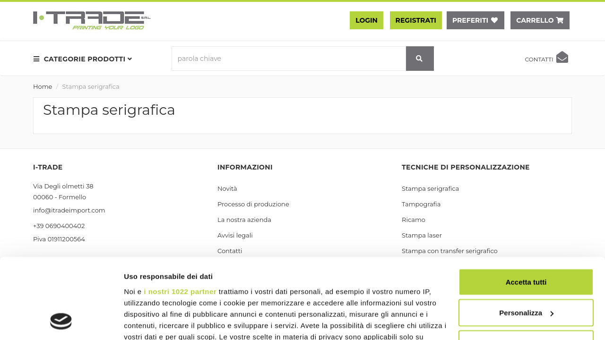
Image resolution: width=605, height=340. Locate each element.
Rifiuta (526, 269)
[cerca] (420, 58)
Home (42, 86)
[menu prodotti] (85, 59)
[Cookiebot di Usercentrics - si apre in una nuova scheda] (61, 321)
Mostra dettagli (149, 321)
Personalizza (526, 239)
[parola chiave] (289, 58)
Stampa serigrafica (91, 86)
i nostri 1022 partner (180, 217)
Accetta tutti (526, 208)
